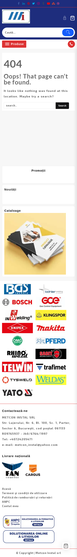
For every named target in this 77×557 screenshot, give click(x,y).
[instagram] (38, 3)
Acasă (6, 488)
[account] (65, 18)
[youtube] (48, 3)
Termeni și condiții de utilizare (24, 493)
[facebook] (18, 3)
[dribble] (58, 3)
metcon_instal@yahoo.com (36, 444)
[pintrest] (28, 3)
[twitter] (33, 3)
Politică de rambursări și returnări (27, 497)
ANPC (6, 501)
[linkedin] (23, 3)
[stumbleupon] (53, 3)
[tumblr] (43, 3)
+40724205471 (21, 439)
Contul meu (10, 506)
